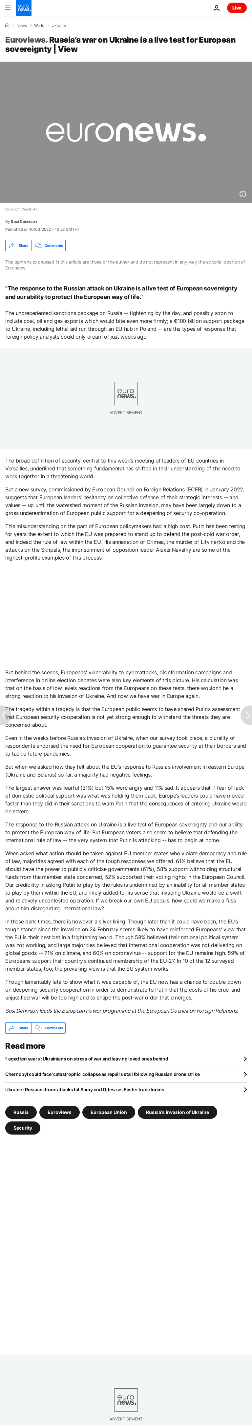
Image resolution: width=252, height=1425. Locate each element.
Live (237, 7)
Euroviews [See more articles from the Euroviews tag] (60, 1112)
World (39, 26)
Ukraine (59, 26)
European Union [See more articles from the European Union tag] (109, 1112)
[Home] (7, 25)
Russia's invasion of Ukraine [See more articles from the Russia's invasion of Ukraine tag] (177, 1112)
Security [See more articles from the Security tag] (22, 1128)
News (21, 26)
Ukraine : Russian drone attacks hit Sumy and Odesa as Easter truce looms (84, 1089)
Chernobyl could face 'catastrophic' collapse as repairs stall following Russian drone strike (102, 1074)
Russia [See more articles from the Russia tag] (21, 1112)
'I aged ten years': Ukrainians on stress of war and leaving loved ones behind (86, 1058)
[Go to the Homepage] (24, 8)
